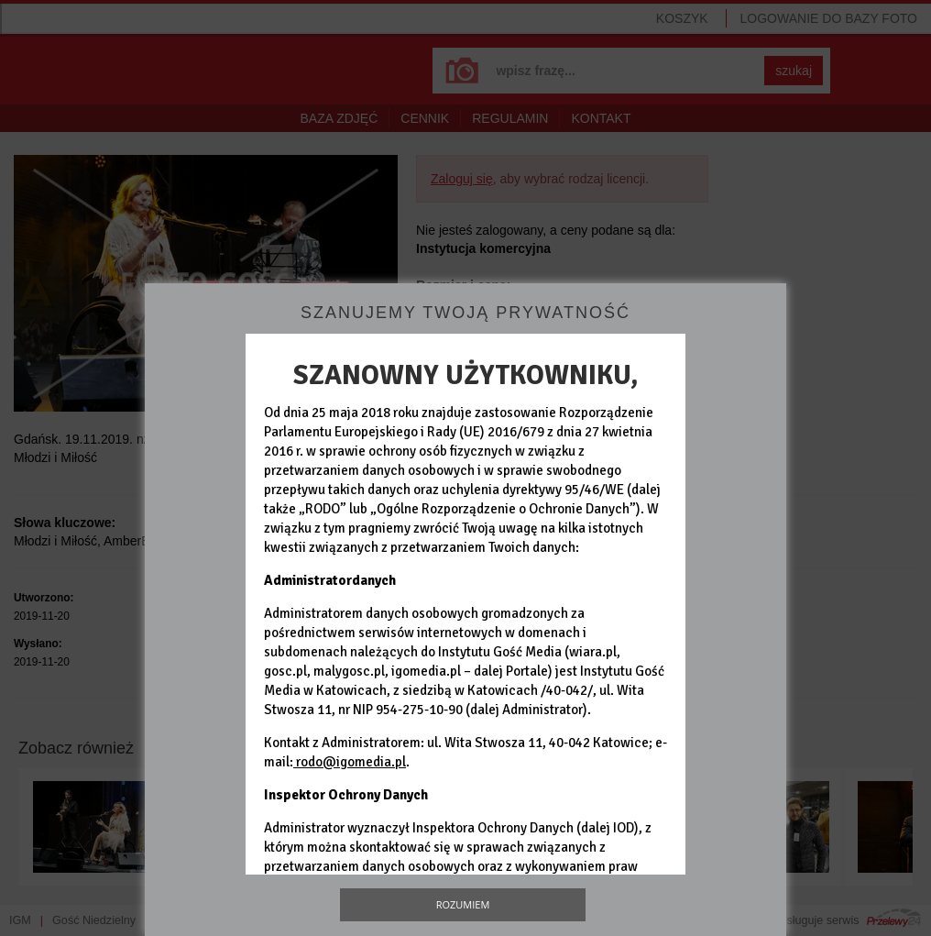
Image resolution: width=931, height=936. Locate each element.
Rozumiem (463, 904)
